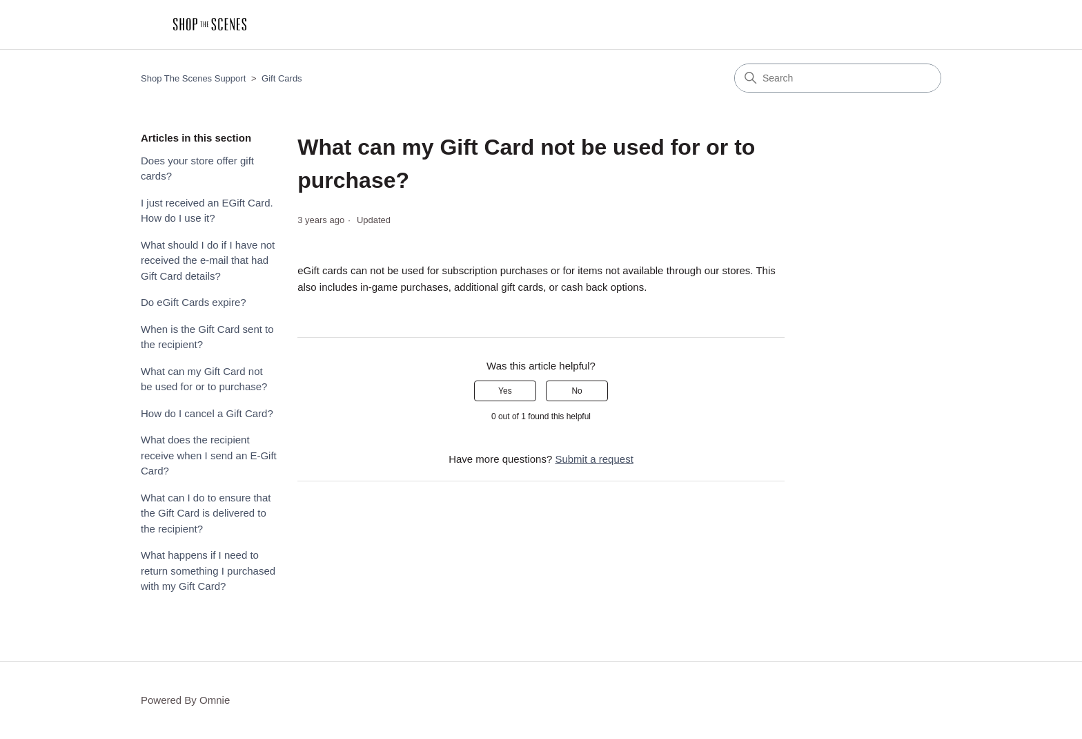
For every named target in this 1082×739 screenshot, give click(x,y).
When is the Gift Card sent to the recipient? (207, 337)
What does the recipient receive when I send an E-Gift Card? (209, 455)
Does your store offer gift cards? (197, 168)
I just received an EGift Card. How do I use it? (207, 210)
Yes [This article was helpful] (505, 391)
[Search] (838, 78)
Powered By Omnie (185, 700)
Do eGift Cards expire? (193, 302)
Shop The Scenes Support (193, 78)
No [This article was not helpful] (576, 391)
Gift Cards (282, 78)
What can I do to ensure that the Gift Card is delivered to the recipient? (205, 513)
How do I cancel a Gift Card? (207, 413)
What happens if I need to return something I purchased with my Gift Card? (208, 570)
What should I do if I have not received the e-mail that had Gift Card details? (208, 260)
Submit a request (594, 459)
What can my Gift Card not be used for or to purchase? (204, 379)
